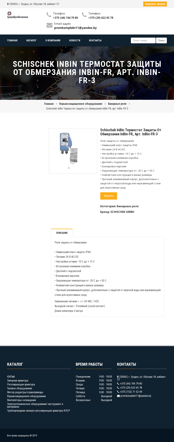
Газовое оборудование (19, 388)
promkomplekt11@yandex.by (135, 395)
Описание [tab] (62, 233)
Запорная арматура (17, 380)
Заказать (109, 195)
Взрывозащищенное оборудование (80, 103)
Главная (49, 103)
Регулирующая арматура (21, 384)
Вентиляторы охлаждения (21, 400)
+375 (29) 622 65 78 (100, 18)
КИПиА (11, 376)
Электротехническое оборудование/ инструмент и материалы (35, 405)
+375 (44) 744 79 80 (65, 18)
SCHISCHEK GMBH (122, 212)
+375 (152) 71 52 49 (131, 391)
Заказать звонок (155, 4)
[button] (82, 134)
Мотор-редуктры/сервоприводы (25, 392)
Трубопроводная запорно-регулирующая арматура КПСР (38, 410)
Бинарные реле (117, 103)
